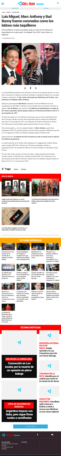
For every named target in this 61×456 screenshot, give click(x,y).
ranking (23, 169)
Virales (8, 12)
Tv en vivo (46, 8)
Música (16, 169)
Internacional (15, 12)
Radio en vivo (15, 8)
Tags (6, 169)
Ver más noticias (30, 423)
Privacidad (24, 439)
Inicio (3, 12)
